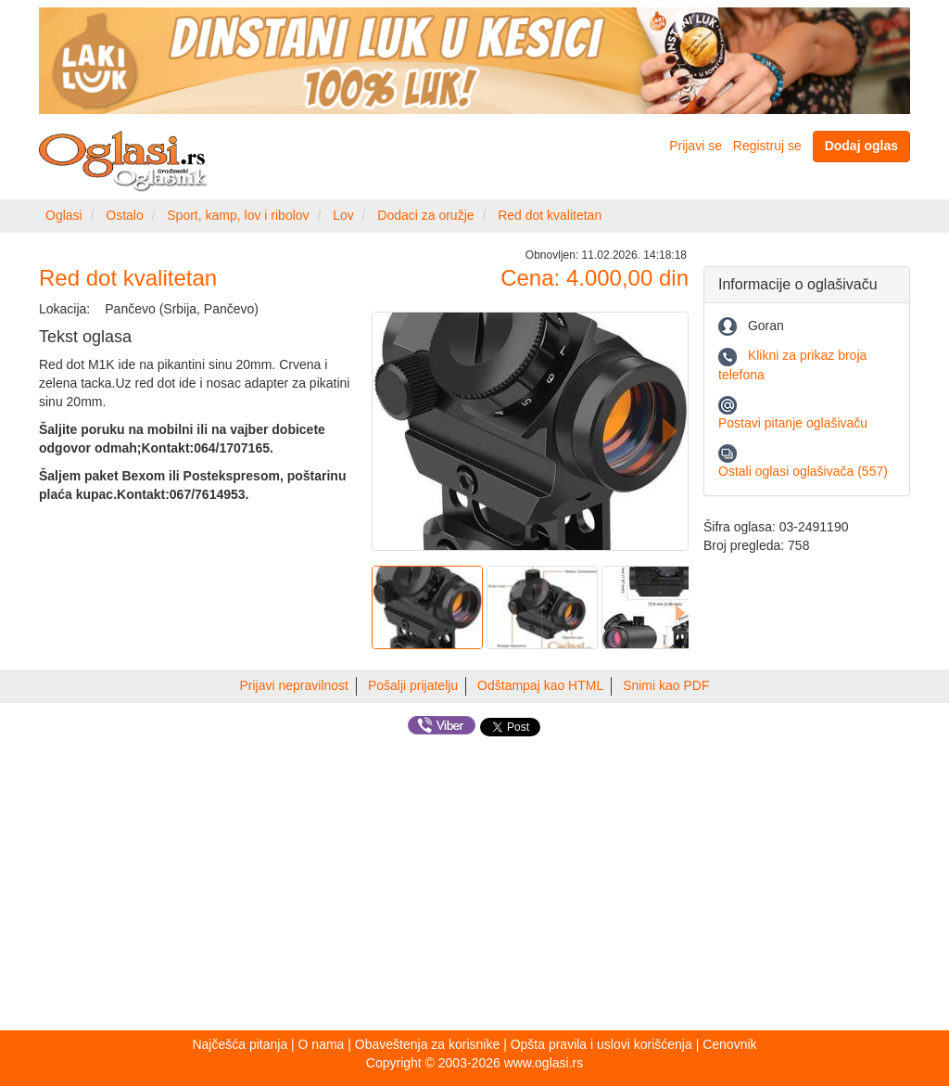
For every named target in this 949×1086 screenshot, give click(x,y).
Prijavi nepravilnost (294, 685)
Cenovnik (729, 1044)
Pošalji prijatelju (413, 685)
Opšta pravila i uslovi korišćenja (601, 1044)
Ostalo (124, 215)
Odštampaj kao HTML (540, 685)
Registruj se (767, 145)
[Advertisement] (474, 886)
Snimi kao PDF (666, 685)
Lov (343, 215)
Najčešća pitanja (239, 1044)
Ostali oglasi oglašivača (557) (803, 471)
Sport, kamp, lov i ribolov (238, 215)
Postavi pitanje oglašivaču (792, 422)
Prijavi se (695, 145)
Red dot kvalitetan (549, 215)
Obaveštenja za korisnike (427, 1044)
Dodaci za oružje (425, 215)
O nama (321, 1044)
